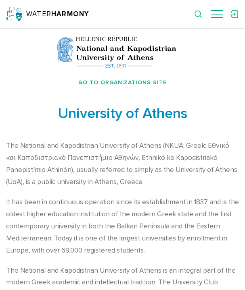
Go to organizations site (122, 82)
